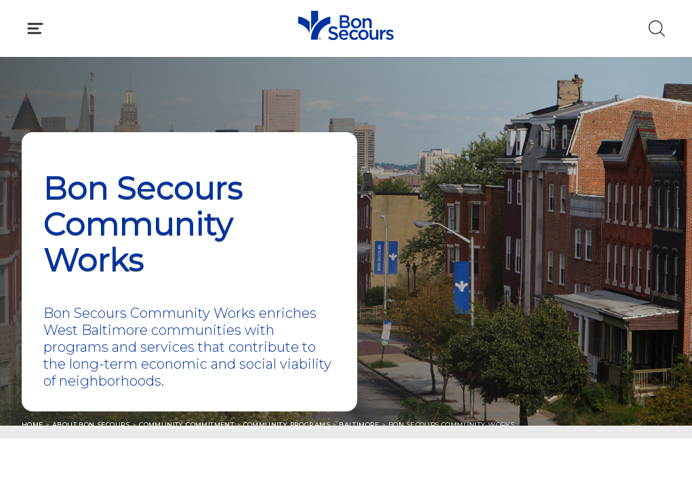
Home (32, 424)
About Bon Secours (91, 424)
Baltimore (359, 424)
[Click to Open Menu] (35, 28)
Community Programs (286, 424)
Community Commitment (186, 424)
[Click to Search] (656, 28)
